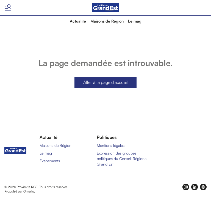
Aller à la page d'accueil (105, 82)
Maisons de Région (107, 21)
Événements (50, 160)
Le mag (134, 21)
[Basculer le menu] (7, 7)
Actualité (78, 21)
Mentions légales (110, 145)
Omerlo (28, 191)
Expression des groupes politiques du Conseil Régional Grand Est (122, 158)
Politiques (106, 137)
